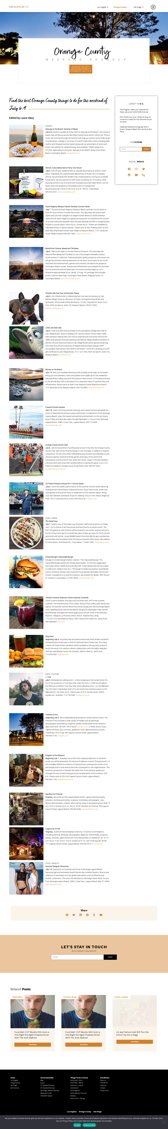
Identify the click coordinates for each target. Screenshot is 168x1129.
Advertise (103, 1052)
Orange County (121, 7)
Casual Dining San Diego (138, 1102)
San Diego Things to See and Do (110, 1110)
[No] (164, 1122)
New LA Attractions (46, 1113)
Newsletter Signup (46, 1062)
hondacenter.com (83, 695)
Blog (41, 1047)
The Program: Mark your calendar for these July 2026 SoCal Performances (134, 110)
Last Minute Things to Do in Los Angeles (113, 1094)
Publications (104, 1049)
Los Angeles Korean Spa (47, 1100)
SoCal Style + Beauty (76, 1049)
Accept (77, 1125)
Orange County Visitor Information (141, 1100)
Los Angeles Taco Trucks (18, 1110)
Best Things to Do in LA (78, 1112)
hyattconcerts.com (83, 234)
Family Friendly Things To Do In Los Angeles (81, 1095)
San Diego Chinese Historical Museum (142, 1097)
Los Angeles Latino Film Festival (50, 1095)
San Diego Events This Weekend (140, 1095)
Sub (136, 142)
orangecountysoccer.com (55, 469)
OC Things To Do (135, 1110)
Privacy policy (89, 1125)
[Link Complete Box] (32, 1006)
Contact (102, 1055)
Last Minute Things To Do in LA (80, 1098)
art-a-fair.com (97, 844)
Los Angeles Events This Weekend (141, 1107)
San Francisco (14, 1055)
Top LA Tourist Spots (47, 1110)
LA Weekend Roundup (47, 1052)
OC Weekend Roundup (47, 1055)
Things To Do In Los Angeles (139, 1105)
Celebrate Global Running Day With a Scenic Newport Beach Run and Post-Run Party (136, 129)
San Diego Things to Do (107, 1115)
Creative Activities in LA (18, 1104)
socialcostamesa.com (66, 192)
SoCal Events (74, 1055)
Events (42, 1050)
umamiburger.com (86, 578)
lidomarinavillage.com (54, 308)
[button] (67, 915)
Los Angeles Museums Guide (19, 1094)
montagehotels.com (53, 425)
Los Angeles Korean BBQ (48, 1097)
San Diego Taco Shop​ (107, 1107)
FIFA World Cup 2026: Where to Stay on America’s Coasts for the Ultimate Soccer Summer (136, 119)
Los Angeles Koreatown (47, 1102)
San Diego (138, 7)
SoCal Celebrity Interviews (78, 1060)
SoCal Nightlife (75, 1057)
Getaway (73, 1062)
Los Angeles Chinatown (17, 1107)
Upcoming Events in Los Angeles (80, 1101)
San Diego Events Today (107, 1099)
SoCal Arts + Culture (76, 1052)
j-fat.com (61, 622)
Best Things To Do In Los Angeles (81, 1106)
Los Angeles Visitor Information (140, 1113)
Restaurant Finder (46, 1060)
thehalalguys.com (101, 542)
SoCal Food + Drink (76, 1047)
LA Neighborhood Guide (48, 1107)
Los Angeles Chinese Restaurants (50, 1105)
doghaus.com (63, 654)
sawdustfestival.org (90, 809)
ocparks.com (91, 499)
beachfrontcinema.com (70, 278)
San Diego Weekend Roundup (49, 1057)
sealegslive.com (73, 153)
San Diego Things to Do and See (110, 1112)
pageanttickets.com (65, 779)
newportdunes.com (96, 387)
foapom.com (63, 736)
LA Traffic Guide (15, 1102)
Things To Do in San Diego (108, 1104)
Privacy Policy (104, 1057)
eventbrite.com (65, 355)
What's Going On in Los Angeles (80, 1104)
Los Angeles (102, 7)
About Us (103, 1047)
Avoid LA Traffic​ (15, 1099)
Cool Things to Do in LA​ (18, 1112)
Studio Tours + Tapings (77, 1065)
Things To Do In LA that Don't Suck (81, 1109)
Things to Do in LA (106, 1096)
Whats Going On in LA (77, 1114)
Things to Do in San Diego (108, 1102)
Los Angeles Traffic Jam (17, 1096)
